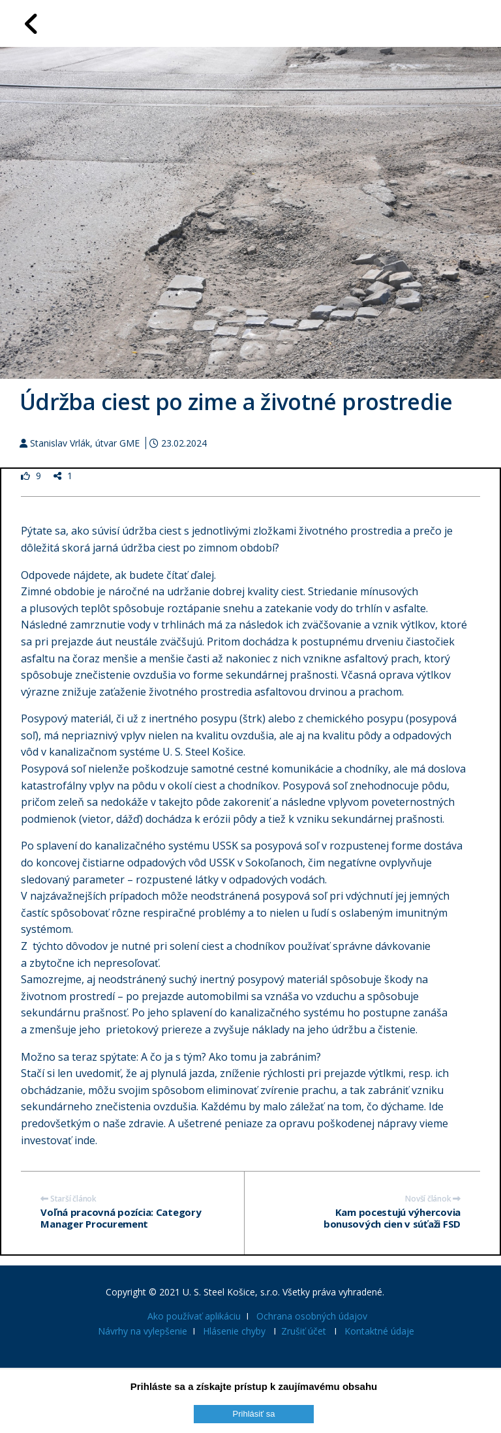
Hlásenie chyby (234, 1331)
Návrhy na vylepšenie (142, 1331)
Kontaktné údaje (379, 1331)
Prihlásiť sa (254, 1414)
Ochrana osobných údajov (311, 1316)
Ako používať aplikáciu (194, 1316)
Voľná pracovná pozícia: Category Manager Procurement (120, 1217)
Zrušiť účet (303, 1331)
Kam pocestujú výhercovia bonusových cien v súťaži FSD (392, 1217)
